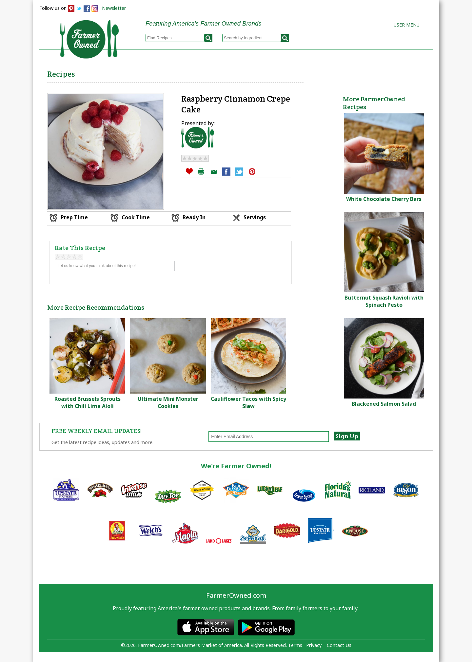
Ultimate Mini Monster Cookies (168, 402)
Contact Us (339, 645)
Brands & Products (329, 72)
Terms (295, 645)
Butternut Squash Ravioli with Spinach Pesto (383, 301)
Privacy (314, 645)
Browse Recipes (160, 72)
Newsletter (114, 8)
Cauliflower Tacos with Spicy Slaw (248, 402)
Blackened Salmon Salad (384, 403)
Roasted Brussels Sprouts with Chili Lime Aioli (87, 402)
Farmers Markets (395, 72)
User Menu (407, 25)
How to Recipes (266, 72)
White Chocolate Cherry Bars (384, 199)
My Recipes (213, 72)
